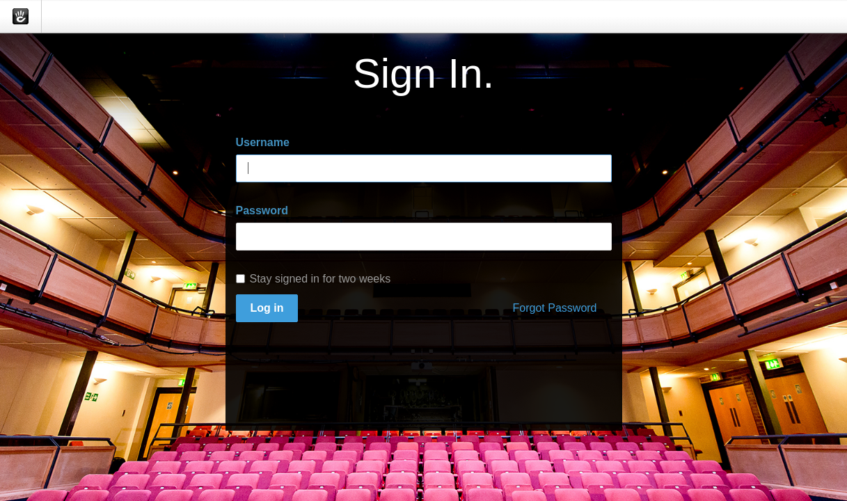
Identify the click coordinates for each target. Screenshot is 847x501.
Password (262, 210)
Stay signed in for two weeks (313, 279)
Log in (267, 308)
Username (263, 142)
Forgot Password (555, 308)
